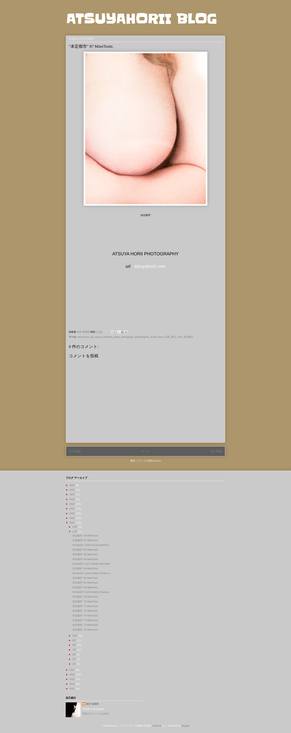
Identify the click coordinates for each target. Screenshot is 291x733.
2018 (72, 522)
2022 (72, 504)
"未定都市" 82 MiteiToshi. (85, 578)
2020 (72, 513)
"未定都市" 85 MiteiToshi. (85, 554)
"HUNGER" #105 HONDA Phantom (90, 592)
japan (98, 337)
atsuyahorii (83, 337)
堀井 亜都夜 (92, 704)
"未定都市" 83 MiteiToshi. (85, 568)
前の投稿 (216, 451)
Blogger (186, 725)
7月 (74, 649)
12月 (75, 526)
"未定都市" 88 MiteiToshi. (85, 535)
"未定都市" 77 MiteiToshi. (85, 606)
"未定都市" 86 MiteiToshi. (85, 549)
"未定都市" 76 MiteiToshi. (85, 610)
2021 (72, 508)
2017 (72, 669)
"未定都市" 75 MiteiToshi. (85, 615)
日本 (179, 337)
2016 (72, 674)
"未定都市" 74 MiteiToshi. (85, 620)
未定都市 (188, 337)
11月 (75, 531)
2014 (72, 684)
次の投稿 (75, 451)
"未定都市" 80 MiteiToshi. (85, 587)
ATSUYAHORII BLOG (141, 19)
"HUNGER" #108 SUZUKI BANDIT (90, 545)
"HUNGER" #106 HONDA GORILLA (91, 573)
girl (92, 337)
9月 (74, 640)
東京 (173, 337)
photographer (142, 337)
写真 (167, 337)
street (153, 337)
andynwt (156, 725)
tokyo (161, 337)
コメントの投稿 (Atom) (148, 460)
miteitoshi (107, 337)
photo (117, 337)
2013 (72, 688)
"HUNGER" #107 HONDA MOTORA (91, 563)
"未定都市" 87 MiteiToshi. (85, 540)
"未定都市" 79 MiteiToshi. (85, 596)
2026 (72, 485)
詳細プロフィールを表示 (95, 713)
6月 (74, 654)
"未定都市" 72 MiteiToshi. (85, 629)
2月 (74, 659)
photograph (127, 337)
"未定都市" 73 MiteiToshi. (85, 625)
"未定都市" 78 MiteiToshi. (85, 601)
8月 (74, 645)
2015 (72, 679)
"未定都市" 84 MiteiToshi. (85, 559)
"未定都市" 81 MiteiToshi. (85, 582)
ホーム (145, 451)
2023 (72, 499)
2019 (72, 518)
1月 (74, 663)
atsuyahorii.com (149, 266)
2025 (72, 489)
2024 (72, 494)
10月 (75, 635)
